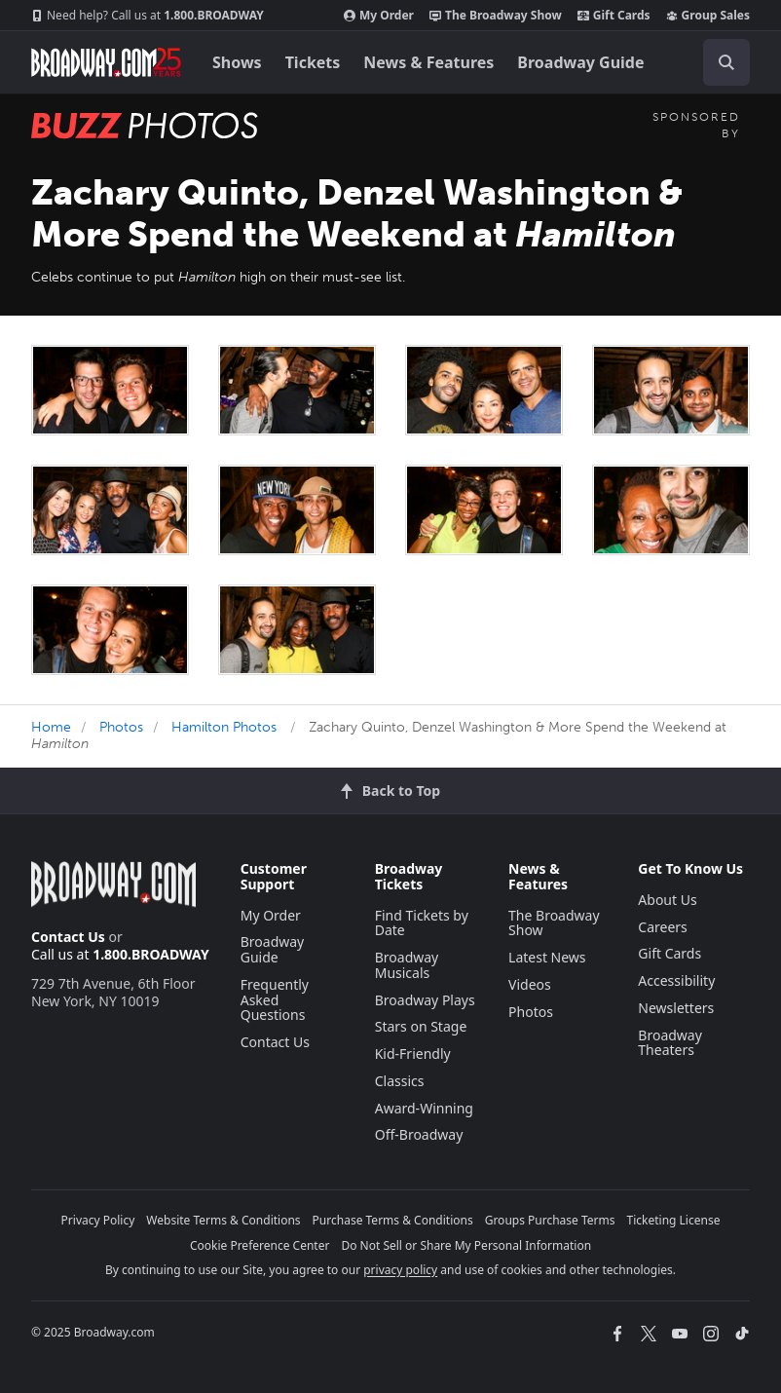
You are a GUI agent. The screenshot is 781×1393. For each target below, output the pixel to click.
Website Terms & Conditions (223, 1220)
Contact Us (68, 936)
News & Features (428, 62)
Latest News (547, 957)
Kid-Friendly (413, 1053)
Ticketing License (674, 1220)
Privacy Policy (98, 1220)
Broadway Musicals (407, 965)
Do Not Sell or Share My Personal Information (466, 1245)
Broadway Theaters (670, 1043)
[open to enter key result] (726, 62)
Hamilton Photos (224, 727)
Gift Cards (614, 15)
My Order (379, 15)
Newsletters (676, 1007)
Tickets (313, 62)
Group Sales (708, 15)
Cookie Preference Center (260, 1245)
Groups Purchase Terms (550, 1220)
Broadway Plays (425, 1000)
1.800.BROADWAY (147, 15)
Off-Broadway (419, 1134)
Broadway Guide (580, 62)
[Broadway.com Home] (106, 62)
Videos (529, 984)
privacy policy (400, 1269)
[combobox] (719, 62)
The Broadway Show (495, 15)
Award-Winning (424, 1108)
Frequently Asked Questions (275, 1000)
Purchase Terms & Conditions (393, 1220)
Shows (237, 62)
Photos (121, 727)
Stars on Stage (421, 1026)
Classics (400, 1081)
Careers (662, 927)
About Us (667, 899)
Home (51, 727)
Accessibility (676, 980)
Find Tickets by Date (421, 923)
